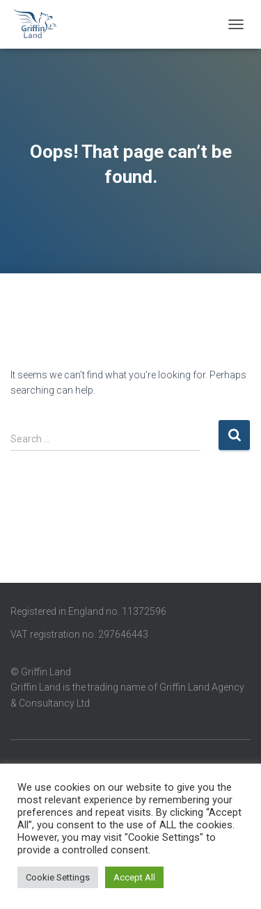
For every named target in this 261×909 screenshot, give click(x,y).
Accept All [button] (134, 877)
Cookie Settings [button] (58, 877)
